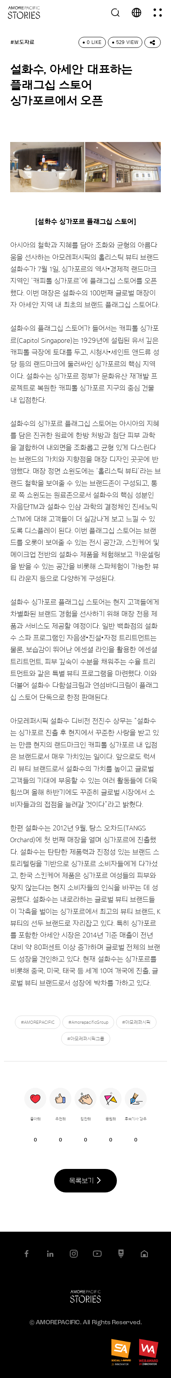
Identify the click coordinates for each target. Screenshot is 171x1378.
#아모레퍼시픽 (136, 1022)
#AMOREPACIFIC (38, 1022)
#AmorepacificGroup (88, 1022)
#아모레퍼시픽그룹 (85, 1038)
